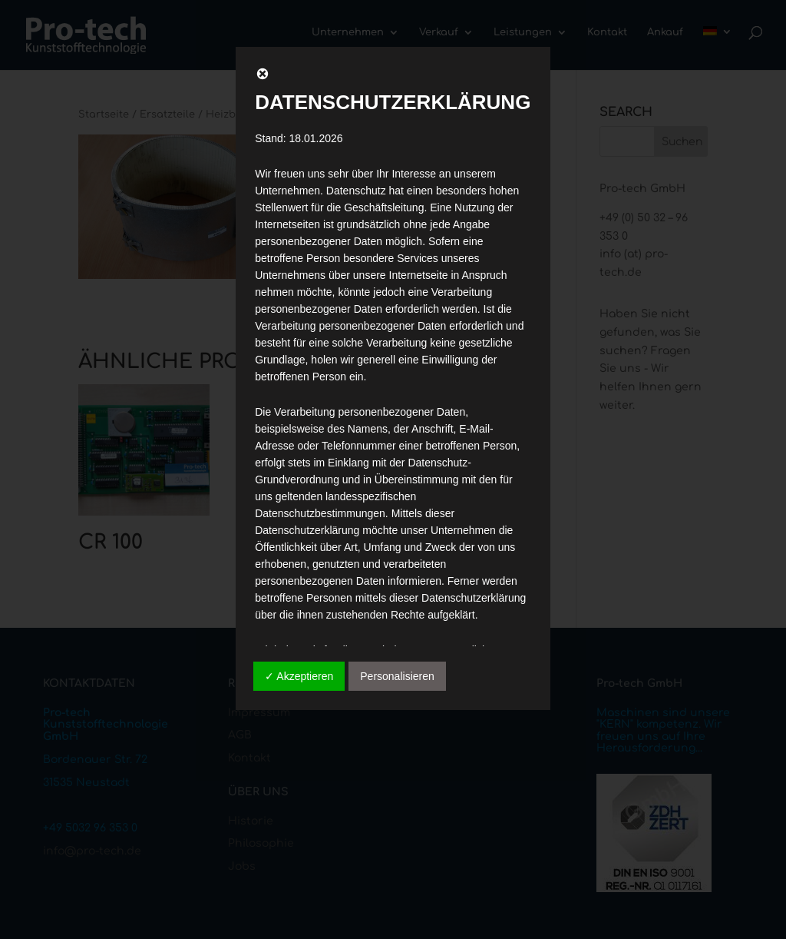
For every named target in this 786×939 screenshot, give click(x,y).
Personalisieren (397, 676)
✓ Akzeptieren (299, 676)
